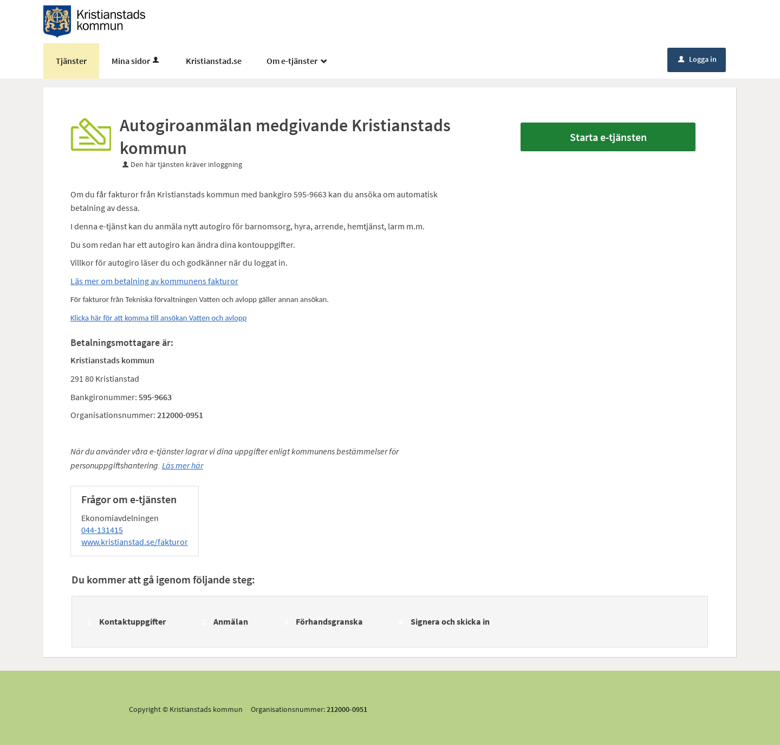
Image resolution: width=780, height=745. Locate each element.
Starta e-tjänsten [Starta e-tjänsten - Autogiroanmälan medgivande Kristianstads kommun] (608, 137)
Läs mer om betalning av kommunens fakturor (154, 280)
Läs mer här (182, 465)
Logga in (697, 59)
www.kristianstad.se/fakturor (134, 541)
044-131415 (102, 529)
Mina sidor (136, 60)
